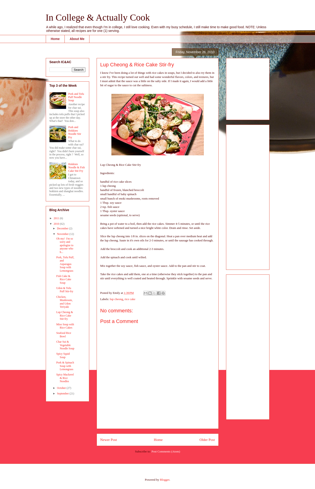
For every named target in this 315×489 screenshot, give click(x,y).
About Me (77, 39)
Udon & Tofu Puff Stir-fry (64, 289)
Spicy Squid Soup (63, 355)
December (63, 228)
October (62, 388)
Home (55, 39)
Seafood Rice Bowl (63, 334)
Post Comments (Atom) (165, 451)
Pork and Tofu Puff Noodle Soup (76, 97)
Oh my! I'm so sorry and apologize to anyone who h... (64, 245)
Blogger (164, 479)
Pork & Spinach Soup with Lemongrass (65, 366)
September (63, 393)
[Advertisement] (243, 87)
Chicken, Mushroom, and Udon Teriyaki (64, 301)
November (63, 234)
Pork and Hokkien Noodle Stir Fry (74, 132)
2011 (57, 218)
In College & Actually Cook (98, 17)
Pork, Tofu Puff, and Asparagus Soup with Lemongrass (65, 264)
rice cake (130, 299)
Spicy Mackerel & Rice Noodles (65, 378)
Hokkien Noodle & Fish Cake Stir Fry (76, 167)
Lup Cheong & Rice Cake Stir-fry (64, 315)
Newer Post (108, 440)
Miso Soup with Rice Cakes (65, 326)
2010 (57, 223)
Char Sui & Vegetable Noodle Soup (65, 345)
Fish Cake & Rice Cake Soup (63, 279)
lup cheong (116, 299)
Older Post (207, 440)
